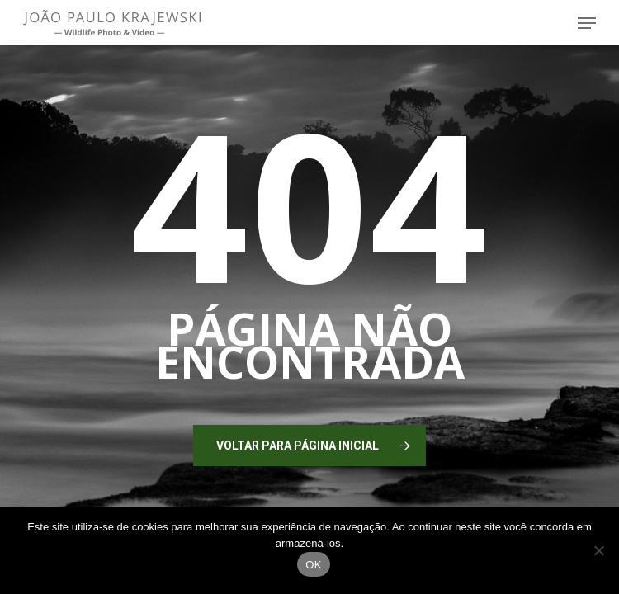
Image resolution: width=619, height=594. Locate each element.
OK (313, 565)
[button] (587, 23)
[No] (598, 550)
